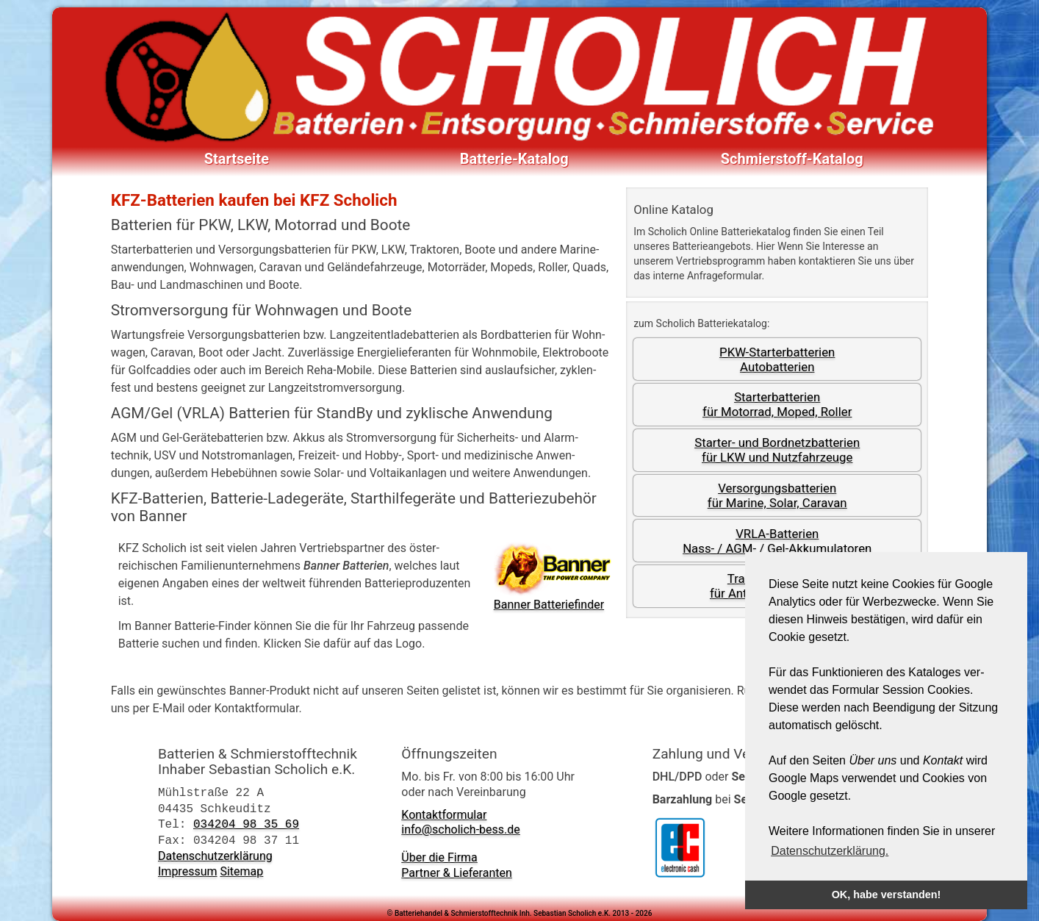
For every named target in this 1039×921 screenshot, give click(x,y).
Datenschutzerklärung (215, 856)
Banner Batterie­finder (552, 576)
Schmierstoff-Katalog (792, 159)
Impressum (187, 871)
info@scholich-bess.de (460, 829)
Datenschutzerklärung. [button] (829, 851)
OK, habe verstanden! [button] (886, 894)
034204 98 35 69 (246, 824)
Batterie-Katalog (514, 159)
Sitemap (241, 871)
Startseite (236, 159)
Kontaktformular (443, 815)
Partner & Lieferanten (456, 873)
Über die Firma (439, 857)
